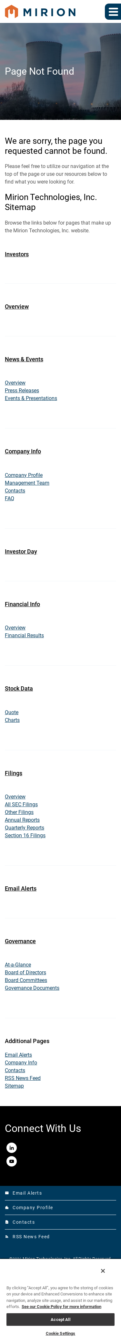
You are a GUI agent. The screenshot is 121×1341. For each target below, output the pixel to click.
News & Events (24, 359)
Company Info (23, 451)
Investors (17, 254)
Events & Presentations (31, 398)
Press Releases (22, 390)
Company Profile (24, 475)
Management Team (27, 483)
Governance (20, 941)
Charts (12, 720)
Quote (11, 712)
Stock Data (19, 688)
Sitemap (14, 1086)
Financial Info (22, 604)
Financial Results (24, 635)
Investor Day (21, 551)
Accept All (60, 1319)
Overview (17, 306)
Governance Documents (32, 988)
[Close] (103, 1271)
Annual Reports (22, 820)
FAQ (9, 498)
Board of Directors (25, 972)
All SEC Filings (21, 804)
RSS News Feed (23, 1078)
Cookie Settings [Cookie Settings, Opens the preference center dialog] (61, 1333)
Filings (13, 773)
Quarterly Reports (24, 828)
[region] (60, 1299)
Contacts (15, 491)
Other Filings (19, 812)
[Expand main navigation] (113, 12)
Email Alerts (20, 888)
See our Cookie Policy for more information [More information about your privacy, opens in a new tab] (61, 1306)
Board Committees (26, 980)
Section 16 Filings (25, 835)
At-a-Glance (18, 965)
